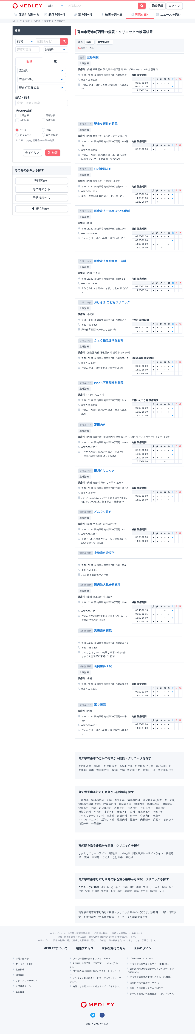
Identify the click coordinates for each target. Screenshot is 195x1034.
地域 (29, 61)
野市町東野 (110, 766)
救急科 (157, 815)
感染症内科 (84, 811)
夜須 (165, 887)
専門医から (41, 180)
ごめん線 (125, 853)
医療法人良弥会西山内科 (110, 261)
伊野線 (129, 857)
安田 (161, 891)
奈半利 (144, 891)
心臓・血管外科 (116, 800)
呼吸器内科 (109, 804)
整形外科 (158, 811)
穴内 (81, 891)
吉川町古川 (102, 770)
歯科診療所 (85, 512)
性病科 (134, 819)
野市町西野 (84, 766)
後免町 (105, 891)
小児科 (97, 811)
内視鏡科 (145, 819)
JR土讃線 (83, 857)
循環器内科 (97, 800)
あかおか (116, 887)
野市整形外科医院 (105, 123)
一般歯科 (96, 823)
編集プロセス (85, 948)
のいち (105, 887)
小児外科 (109, 811)
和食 (114, 891)
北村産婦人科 (103, 168)
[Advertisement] (129, 107)
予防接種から (41, 197)
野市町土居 (149, 770)
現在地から (41, 208)
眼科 (132, 811)
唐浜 (136, 891)
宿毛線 (113, 853)
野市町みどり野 (144, 766)
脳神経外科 (153, 804)
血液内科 (132, 807)
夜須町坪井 (126, 766)
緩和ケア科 (107, 819)
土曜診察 (84, 63)
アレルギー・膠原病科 (153, 807)
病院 (82, 57)
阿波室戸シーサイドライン (147, 853)
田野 (132, 887)
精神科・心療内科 (140, 815)
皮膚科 (110, 815)
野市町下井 (133, 770)
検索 (53, 152)
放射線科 (169, 819)
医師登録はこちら (113, 948)
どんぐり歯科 (103, 511)
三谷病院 (93, 57)
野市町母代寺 (166, 770)
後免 (139, 887)
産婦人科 (122, 811)
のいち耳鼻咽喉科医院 (108, 382)
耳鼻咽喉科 (144, 811)
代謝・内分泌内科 (101, 807)
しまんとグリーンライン (92, 853)
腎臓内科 (168, 804)
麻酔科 (157, 819)
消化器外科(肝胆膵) (89, 804)
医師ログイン (142, 948)
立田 (146, 887)
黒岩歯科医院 (103, 630)
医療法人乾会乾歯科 (107, 584)
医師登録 (157, 5)
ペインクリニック (88, 819)
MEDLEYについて (55, 948)
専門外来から (41, 189)
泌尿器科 (83, 807)
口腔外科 (83, 823)
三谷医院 (100, 704)
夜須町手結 (118, 770)
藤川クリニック (104, 470)
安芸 (88, 891)
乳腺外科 (119, 807)
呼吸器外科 (125, 804)
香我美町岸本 (86, 770)
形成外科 (122, 815)
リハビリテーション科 (91, 815)
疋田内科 (100, 424)
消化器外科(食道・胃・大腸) (159, 800)
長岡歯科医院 (103, 666)
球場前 (128, 891)
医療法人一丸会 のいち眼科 (112, 210)
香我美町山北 (163, 766)
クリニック (85, 124)
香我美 (154, 891)
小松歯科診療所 (104, 552)
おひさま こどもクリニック (112, 302)
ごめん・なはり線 (112, 857)
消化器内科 (133, 800)
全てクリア (32, 152)
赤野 (120, 891)
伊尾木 (96, 891)
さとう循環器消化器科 (108, 340)
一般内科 (83, 800)
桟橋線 (170, 853)
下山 (126, 887)
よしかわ (155, 887)
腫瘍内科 (122, 819)
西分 (171, 887)
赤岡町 (97, 766)
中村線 (96, 857)
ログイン (174, 5)
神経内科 (139, 804)
